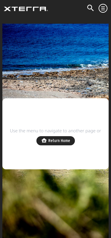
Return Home (55, 140)
